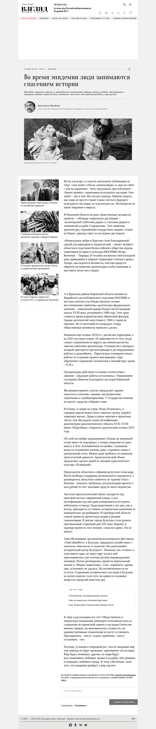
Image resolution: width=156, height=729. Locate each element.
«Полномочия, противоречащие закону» (88, 595)
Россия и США (79, 18)
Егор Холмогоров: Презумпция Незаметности (91, 605)
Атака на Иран (60, 18)
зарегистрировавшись (125, 675)
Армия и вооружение (125, 18)
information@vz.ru (91, 719)
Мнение (52, 69)
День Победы (29, 18)
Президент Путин (100, 18)
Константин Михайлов (49, 105)
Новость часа (61, 5)
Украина (44, 18)
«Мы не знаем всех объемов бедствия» (88, 600)
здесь (63, 680)
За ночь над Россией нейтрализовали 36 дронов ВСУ (72, 9)
